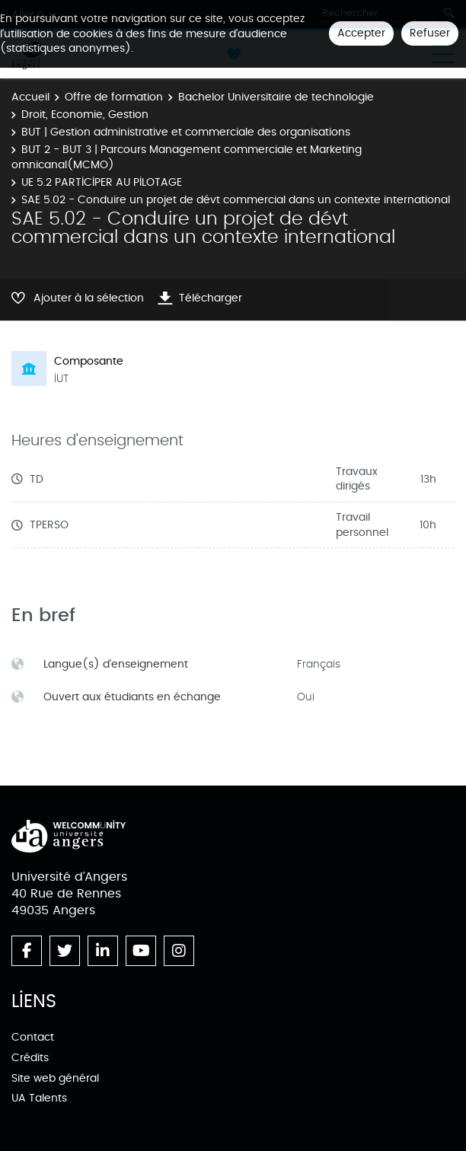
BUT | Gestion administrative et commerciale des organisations (185, 132)
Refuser (430, 33)
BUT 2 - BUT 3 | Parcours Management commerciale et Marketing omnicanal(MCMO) (186, 157)
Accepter (361, 33)
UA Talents (39, 1098)
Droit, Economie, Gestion (84, 115)
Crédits (30, 1058)
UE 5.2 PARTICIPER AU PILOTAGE (101, 182)
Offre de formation (114, 97)
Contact (32, 1037)
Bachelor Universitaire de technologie (276, 97)
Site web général (55, 1078)
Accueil (30, 97)
